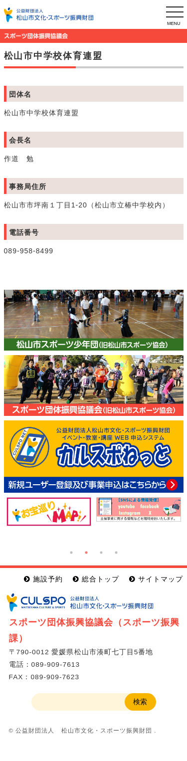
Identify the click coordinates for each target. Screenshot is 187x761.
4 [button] (116, 553)
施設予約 (48, 579)
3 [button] (101, 553)
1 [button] (71, 553)
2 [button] (86, 553)
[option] (48, 511)
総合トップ (100, 579)
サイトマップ (160, 579)
